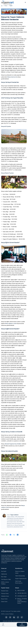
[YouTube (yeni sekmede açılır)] (10, 617)
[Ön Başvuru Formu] (22, 624)
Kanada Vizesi (4, 590)
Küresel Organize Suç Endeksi (13, 444)
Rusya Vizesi (4, 598)
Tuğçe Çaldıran (14, 514)
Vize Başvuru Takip (6, 579)
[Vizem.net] (7, 550)
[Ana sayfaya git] (1, 5)
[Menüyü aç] (3, 624)
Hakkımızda (4, 574)
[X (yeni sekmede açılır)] (21, 617)
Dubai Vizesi (4, 601)
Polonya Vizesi (5, 593)
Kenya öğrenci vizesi (10, 323)
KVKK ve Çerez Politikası (7, 614)
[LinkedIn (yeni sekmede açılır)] (14, 617)
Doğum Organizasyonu (21, 578)
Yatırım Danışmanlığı (20, 575)
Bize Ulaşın (4, 576)
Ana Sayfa (3, 571)
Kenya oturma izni (12, 77)
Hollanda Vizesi (5, 596)
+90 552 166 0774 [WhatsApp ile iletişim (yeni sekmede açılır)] (20, 593)
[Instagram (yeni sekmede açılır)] (6, 617)
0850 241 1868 (20, 590)
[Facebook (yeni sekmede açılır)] (18, 617)
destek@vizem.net (21, 596)
